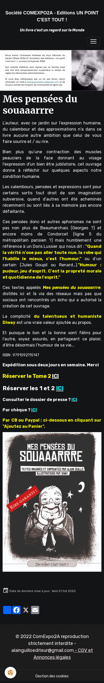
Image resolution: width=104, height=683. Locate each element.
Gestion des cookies (52, 676)
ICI (55, 376)
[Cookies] (10, 672)
